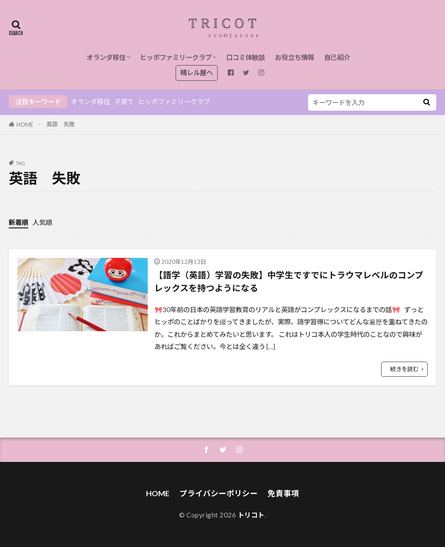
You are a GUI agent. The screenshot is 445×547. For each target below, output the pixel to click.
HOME (25, 124)
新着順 (18, 222)
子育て (124, 101)
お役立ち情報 (294, 57)
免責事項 (283, 493)
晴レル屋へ (196, 72)
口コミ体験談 (245, 57)
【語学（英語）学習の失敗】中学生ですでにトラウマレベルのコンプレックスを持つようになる (288, 281)
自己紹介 (337, 57)
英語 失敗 (60, 124)
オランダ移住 (106, 57)
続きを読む (404, 369)
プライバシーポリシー (218, 493)
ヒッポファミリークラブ (176, 57)
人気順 (42, 222)
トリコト (251, 515)
